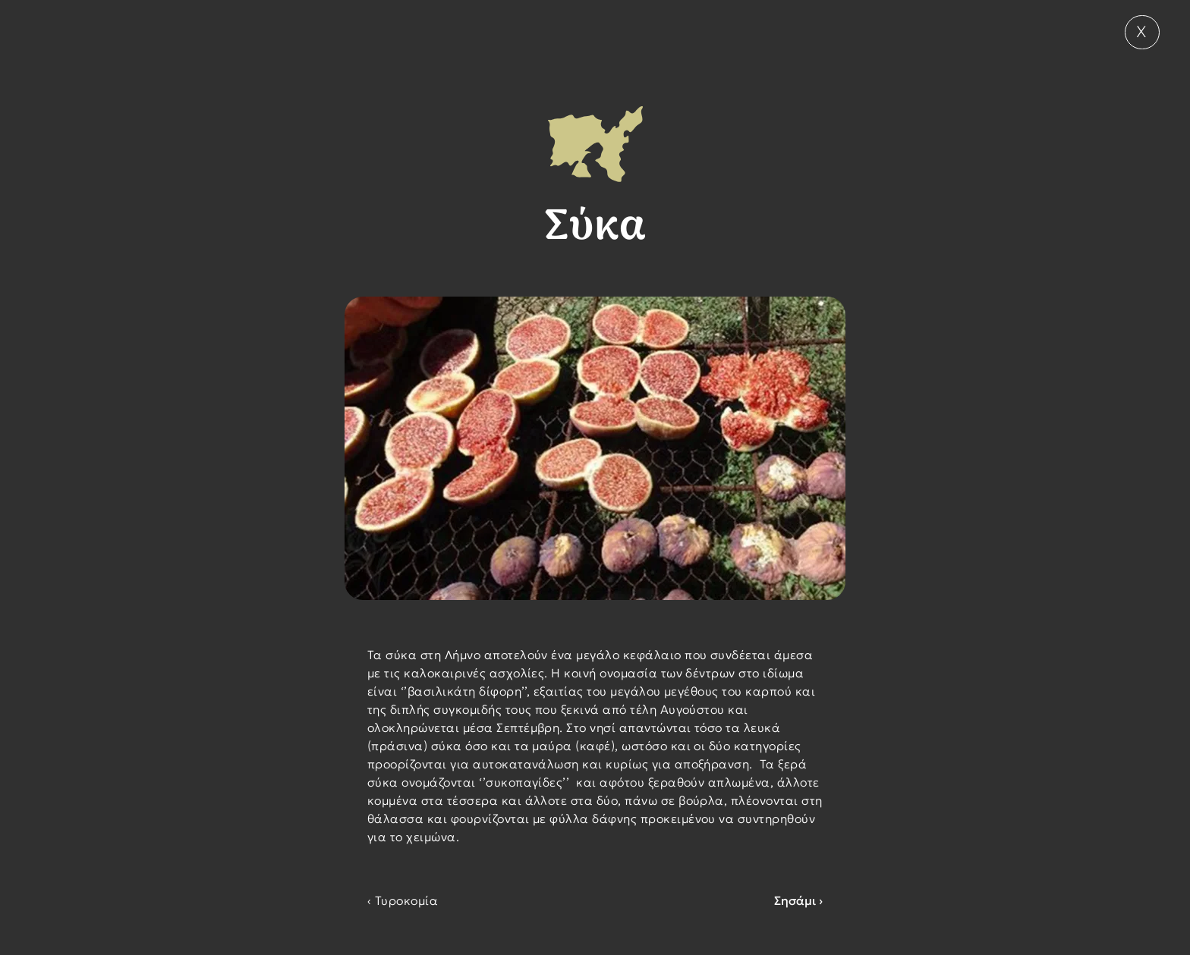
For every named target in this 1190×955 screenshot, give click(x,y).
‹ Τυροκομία (402, 900)
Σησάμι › (798, 900)
